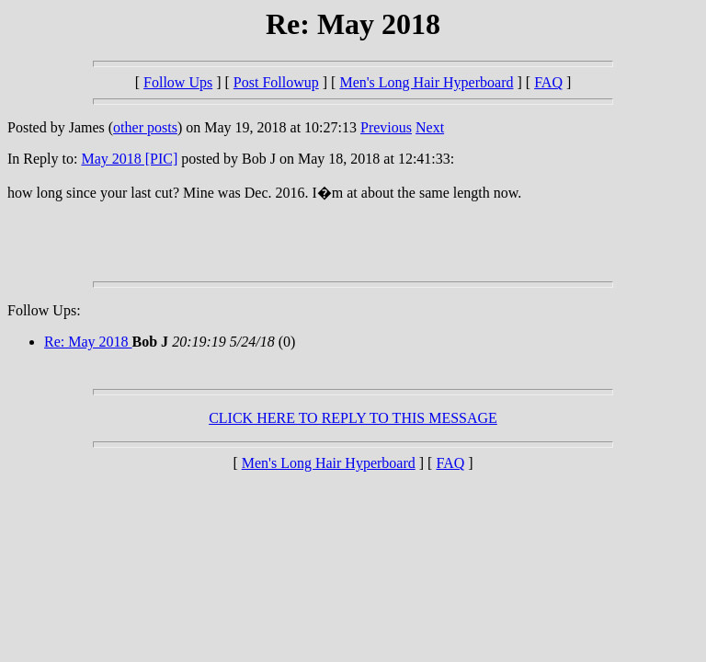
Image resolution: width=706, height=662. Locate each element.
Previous (386, 127)
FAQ (548, 82)
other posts (145, 127)
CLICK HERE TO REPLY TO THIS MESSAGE (353, 418)
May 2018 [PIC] (129, 158)
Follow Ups (177, 82)
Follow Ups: (44, 310)
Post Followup (276, 82)
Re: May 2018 (88, 341)
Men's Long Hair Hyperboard (426, 82)
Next (430, 127)
